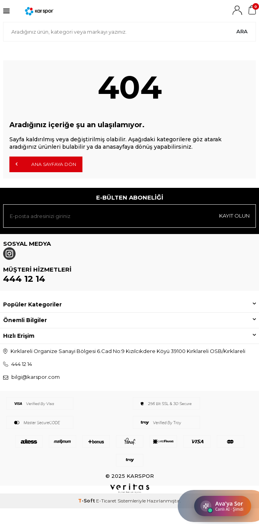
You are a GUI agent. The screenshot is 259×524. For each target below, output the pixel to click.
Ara (242, 31)
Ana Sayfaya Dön (46, 163)
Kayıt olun (234, 215)
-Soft (87, 501)
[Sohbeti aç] (222, 506)
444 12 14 (24, 279)
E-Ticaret (106, 501)
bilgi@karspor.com (35, 377)
